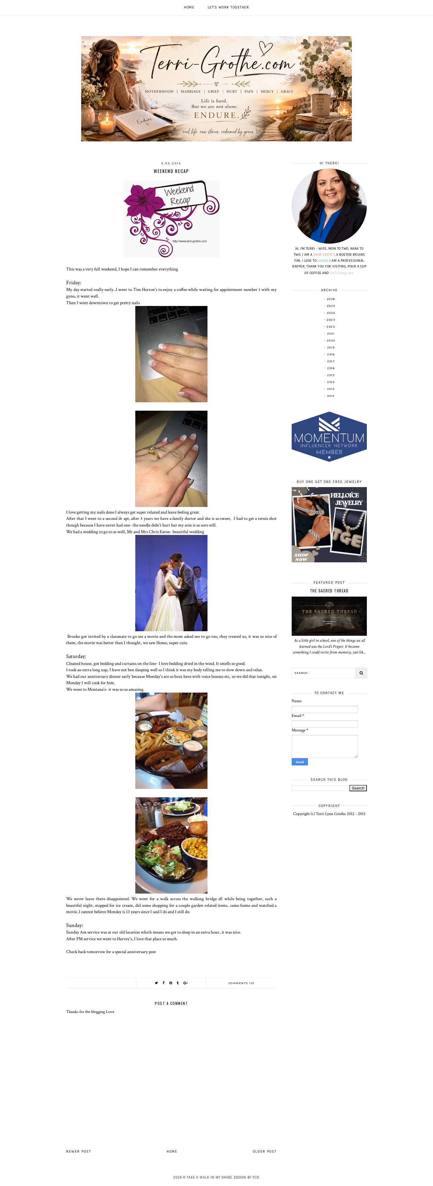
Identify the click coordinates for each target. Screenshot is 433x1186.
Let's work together (228, 7)
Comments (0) (242, 983)
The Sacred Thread (329, 591)
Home (189, 7)
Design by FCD (246, 1177)
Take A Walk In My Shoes (209, 1177)
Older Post (265, 1152)
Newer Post (78, 1152)
